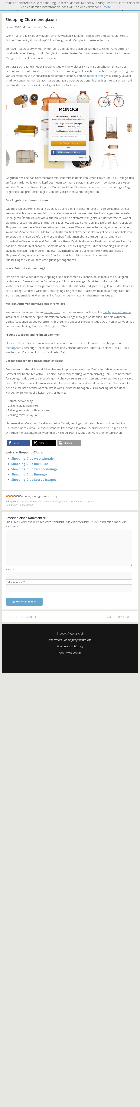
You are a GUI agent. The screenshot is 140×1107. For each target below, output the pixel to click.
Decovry (25, 501)
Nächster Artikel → (120, 617)
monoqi (47, 501)
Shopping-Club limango (29, 474)
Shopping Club (75, 633)
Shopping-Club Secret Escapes (33, 480)
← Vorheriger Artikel (21, 617)
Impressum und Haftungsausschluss (70, 640)
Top (70, 663)
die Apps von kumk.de (117, 312)
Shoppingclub (26, 505)
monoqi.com (95, 76)
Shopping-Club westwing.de (32, 458)
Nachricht (12, 526)
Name (10, 569)
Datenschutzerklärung (70, 646)
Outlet (55, 501)
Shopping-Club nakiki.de (29, 464)
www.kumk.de (73, 652)
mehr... (108, 7)
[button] (18, 443)
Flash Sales (36, 501)
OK (119, 7)
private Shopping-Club (71, 501)
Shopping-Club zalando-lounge (34, 469)
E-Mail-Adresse (15, 582)
